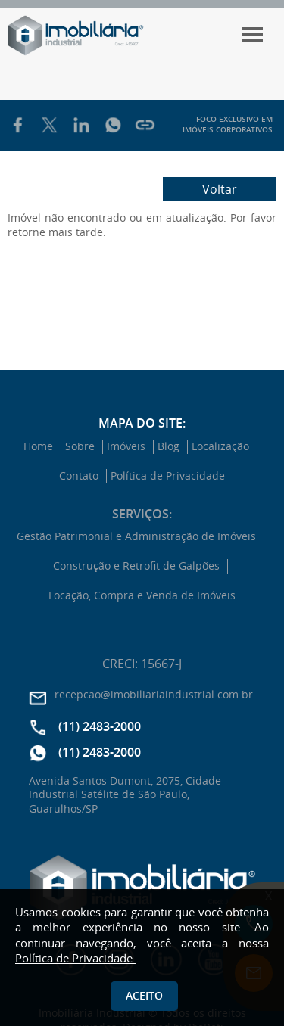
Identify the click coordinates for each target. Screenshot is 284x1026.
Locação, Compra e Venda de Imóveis (142, 595)
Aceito (144, 995)
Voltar (219, 189)
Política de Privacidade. (75, 957)
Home (38, 446)
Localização (220, 446)
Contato (78, 476)
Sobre (80, 446)
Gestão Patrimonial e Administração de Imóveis (136, 536)
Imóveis (126, 446)
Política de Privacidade (168, 476)
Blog (168, 446)
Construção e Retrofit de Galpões (136, 566)
